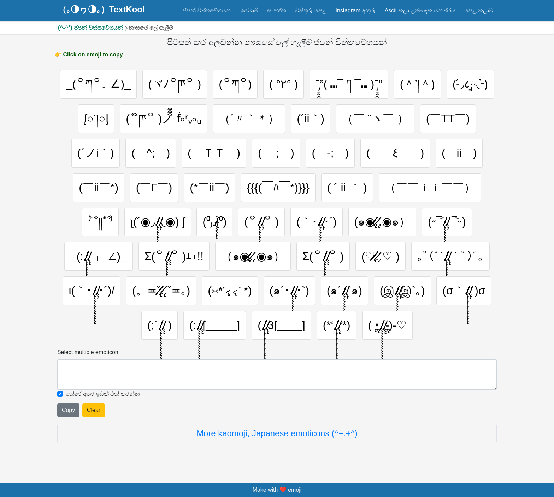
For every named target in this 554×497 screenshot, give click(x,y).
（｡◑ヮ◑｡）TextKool (101, 9)
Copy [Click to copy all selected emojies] (68, 411)
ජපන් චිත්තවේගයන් (207, 10)
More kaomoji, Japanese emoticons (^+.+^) (277, 434)
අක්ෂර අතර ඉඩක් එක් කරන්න (103, 394)
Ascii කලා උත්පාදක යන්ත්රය (420, 10)
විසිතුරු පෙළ (310, 10)
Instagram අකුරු (355, 10)
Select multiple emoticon (87, 353)
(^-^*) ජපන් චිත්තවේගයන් (90, 28)
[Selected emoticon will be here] (277, 375)
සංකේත (276, 10)
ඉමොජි (249, 10)
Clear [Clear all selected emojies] (93, 411)
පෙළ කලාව (479, 10)
